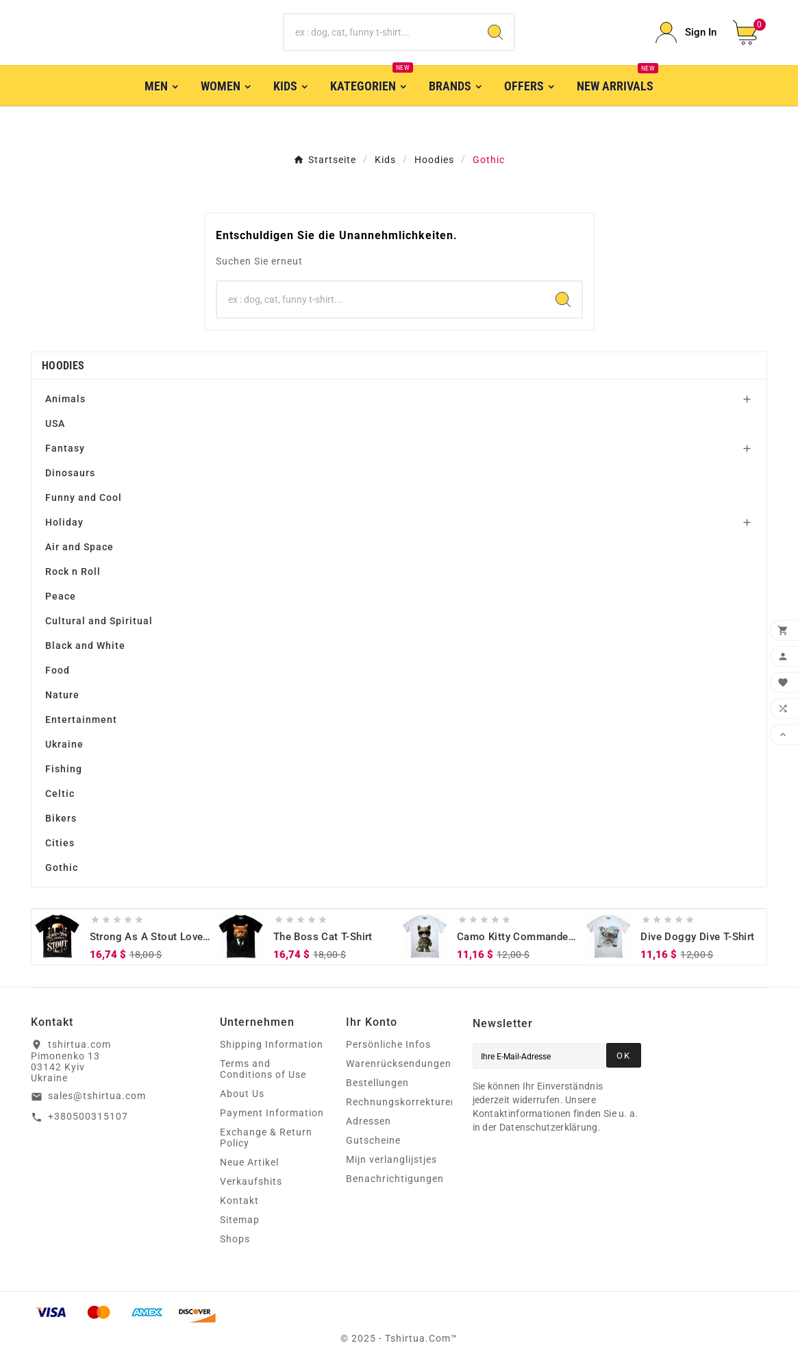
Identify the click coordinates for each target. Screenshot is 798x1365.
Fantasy (65, 448)
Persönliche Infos (388, 1044)
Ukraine (64, 744)
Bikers (61, 818)
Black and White (85, 645)
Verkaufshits (251, 1181)
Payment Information (272, 1112)
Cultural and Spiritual (99, 620)
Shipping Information (271, 1044)
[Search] (495, 32)
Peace (60, 596)
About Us (242, 1093)
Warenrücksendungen (398, 1063)
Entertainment (81, 719)
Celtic (60, 793)
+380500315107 (88, 1116)
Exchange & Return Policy (266, 1137)
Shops (235, 1238)
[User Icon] (686, 32)
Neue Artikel (249, 1162)
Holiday (64, 522)
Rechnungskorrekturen (401, 1101)
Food (57, 670)
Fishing (63, 768)
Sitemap (240, 1219)
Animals (65, 398)
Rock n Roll (73, 571)
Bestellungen (377, 1082)
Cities (60, 842)
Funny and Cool (83, 497)
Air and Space (79, 546)
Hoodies (63, 365)
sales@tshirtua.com (97, 1095)
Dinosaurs (70, 472)
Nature (62, 694)
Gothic (61, 867)
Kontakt (239, 1200)
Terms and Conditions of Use (263, 1069)
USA (55, 423)
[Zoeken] (380, 32)
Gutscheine (373, 1140)
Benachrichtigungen (395, 1178)
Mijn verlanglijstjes (391, 1159)
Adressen (368, 1121)
